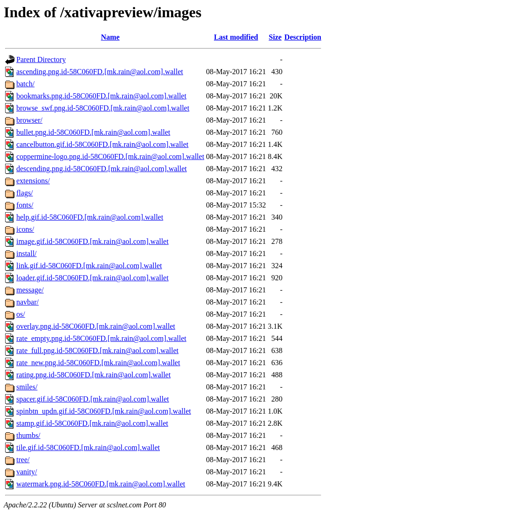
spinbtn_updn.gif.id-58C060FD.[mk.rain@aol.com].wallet (103, 411)
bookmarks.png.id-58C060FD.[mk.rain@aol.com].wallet (101, 96)
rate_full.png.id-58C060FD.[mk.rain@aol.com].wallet (97, 350)
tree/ (22, 460)
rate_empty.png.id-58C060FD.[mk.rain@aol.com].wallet (101, 338)
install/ (26, 253)
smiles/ (26, 387)
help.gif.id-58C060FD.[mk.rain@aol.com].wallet (89, 217)
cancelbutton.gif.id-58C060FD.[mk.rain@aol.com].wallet (102, 144)
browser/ (29, 120)
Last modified (236, 37)
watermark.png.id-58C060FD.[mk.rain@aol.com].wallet (100, 484)
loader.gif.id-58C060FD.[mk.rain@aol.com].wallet (92, 278)
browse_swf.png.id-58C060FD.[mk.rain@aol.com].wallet (102, 108)
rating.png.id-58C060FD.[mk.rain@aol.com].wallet (93, 375)
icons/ (25, 229)
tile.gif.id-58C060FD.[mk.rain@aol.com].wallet (88, 447)
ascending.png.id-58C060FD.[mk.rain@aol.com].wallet (99, 72)
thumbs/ (28, 435)
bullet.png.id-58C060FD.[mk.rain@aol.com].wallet (93, 132)
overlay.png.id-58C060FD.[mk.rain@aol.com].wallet (95, 326)
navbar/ (27, 302)
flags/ (24, 193)
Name (110, 37)
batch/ (25, 84)
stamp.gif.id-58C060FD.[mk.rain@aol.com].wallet (92, 423)
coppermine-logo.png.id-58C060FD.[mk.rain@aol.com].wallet (110, 156)
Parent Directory (41, 59)
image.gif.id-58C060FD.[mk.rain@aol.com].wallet (92, 241)
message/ (30, 290)
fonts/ (24, 205)
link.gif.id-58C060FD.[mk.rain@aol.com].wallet (89, 266)
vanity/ (26, 472)
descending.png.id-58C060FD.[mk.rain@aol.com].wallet (101, 169)
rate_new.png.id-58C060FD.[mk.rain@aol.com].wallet (98, 363)
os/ (20, 314)
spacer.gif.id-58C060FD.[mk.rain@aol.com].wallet (92, 399)
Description (302, 37)
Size (275, 37)
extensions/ (33, 181)
